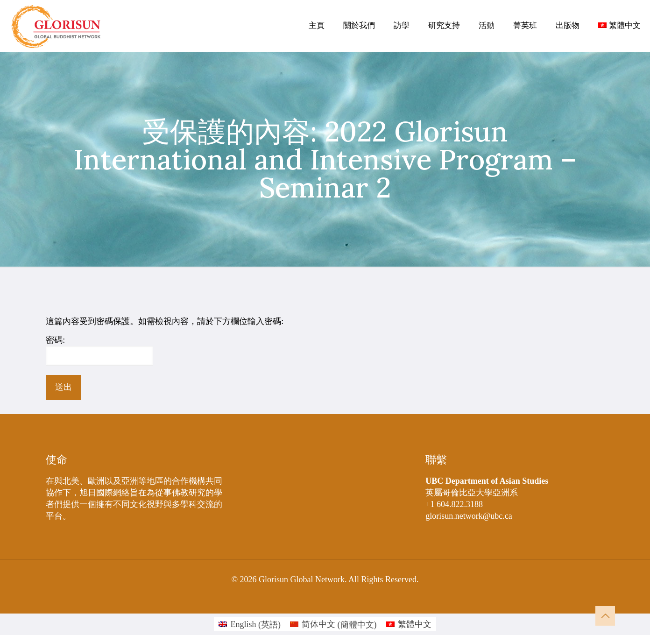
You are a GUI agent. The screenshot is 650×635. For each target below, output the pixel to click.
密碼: (99, 350)
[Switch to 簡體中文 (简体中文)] (333, 624)
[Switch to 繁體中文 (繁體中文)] (409, 624)
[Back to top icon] (605, 616)
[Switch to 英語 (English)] (249, 624)
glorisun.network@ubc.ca (468, 516)
